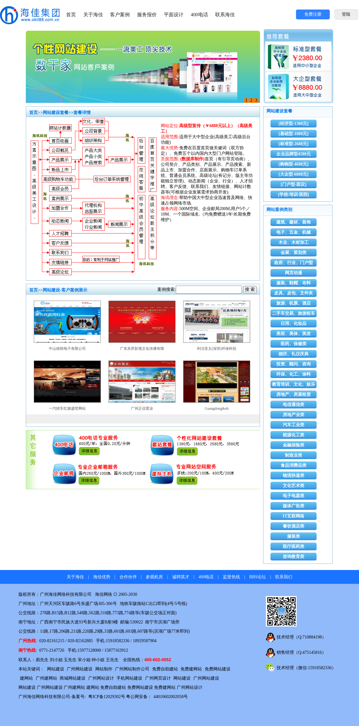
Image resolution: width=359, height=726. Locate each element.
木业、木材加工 (293, 242)
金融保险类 (293, 445)
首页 (71, 14)
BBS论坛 (257, 577)
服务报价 (147, 14)
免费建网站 (191, 669)
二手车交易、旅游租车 (293, 313)
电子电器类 (293, 496)
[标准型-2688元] (293, 144)
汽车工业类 (293, 425)
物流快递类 (293, 475)
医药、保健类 (293, 344)
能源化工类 (293, 435)
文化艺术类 (293, 485)
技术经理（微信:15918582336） (306, 668)
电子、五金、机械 (293, 232)
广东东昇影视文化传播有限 (142, 348)
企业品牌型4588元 (293, 154)
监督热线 (231, 577)
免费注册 (313, 14)
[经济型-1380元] (293, 123)
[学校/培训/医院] (293, 194)
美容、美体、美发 (293, 333)
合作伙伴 (128, 577)
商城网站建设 (72, 678)
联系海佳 (225, 14)
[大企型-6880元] (293, 174)
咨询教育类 (293, 556)
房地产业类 (293, 414)
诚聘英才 (180, 577)
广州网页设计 (158, 678)
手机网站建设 (129, 678)
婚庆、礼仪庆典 (293, 354)
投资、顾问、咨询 (293, 364)
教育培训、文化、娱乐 (293, 384)
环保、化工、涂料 (293, 374)
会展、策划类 (293, 252)
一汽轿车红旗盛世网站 (67, 408)
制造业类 (293, 455)
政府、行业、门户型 (293, 262)
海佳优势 (101, 577)
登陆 (346, 14)
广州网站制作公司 (132, 669)
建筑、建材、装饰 (293, 222)
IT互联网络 (294, 516)
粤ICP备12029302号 (106, 696)
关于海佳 (93, 14)
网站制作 (103, 669)
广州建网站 (46, 678)
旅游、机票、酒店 (293, 303)
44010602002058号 (170, 696)
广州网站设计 (101, 678)
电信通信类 (293, 404)
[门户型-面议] (293, 184)
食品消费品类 (293, 465)
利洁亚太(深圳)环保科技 (216, 348)
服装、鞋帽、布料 (293, 283)
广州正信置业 (142, 408)
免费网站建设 (218, 669)
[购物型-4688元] (293, 164)
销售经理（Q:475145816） (301, 652)
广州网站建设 (80, 669)
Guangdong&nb (216, 408)
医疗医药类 (293, 546)
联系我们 (283, 577)
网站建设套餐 (56, 112)
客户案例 (120, 14)
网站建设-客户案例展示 (65, 290)
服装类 (293, 536)
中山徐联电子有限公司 (67, 348)
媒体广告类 (293, 506)
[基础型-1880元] (293, 133)
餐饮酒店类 (293, 526)
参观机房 (154, 577)
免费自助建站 (165, 669)
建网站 (26, 678)
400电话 (199, 14)
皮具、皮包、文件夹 (293, 293)
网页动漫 (293, 273)
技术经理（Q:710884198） (301, 637)
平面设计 (173, 14)
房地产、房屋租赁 (293, 394)
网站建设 (55, 669)
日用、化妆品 (293, 323)
